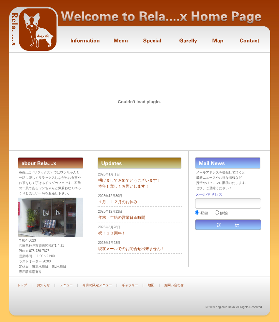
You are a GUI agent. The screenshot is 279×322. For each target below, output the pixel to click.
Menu (120, 39)
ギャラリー (130, 285)
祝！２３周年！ (112, 233)
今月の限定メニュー (97, 285)
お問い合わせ (174, 285)
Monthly (154, 39)
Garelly (188, 39)
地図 (151, 285)
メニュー (66, 285)
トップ (22, 285)
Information (81, 39)
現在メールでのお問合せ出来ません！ (131, 248)
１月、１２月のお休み (117, 202)
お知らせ (43, 285)
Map (217, 39)
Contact (250, 39)
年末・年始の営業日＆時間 (121, 217)
